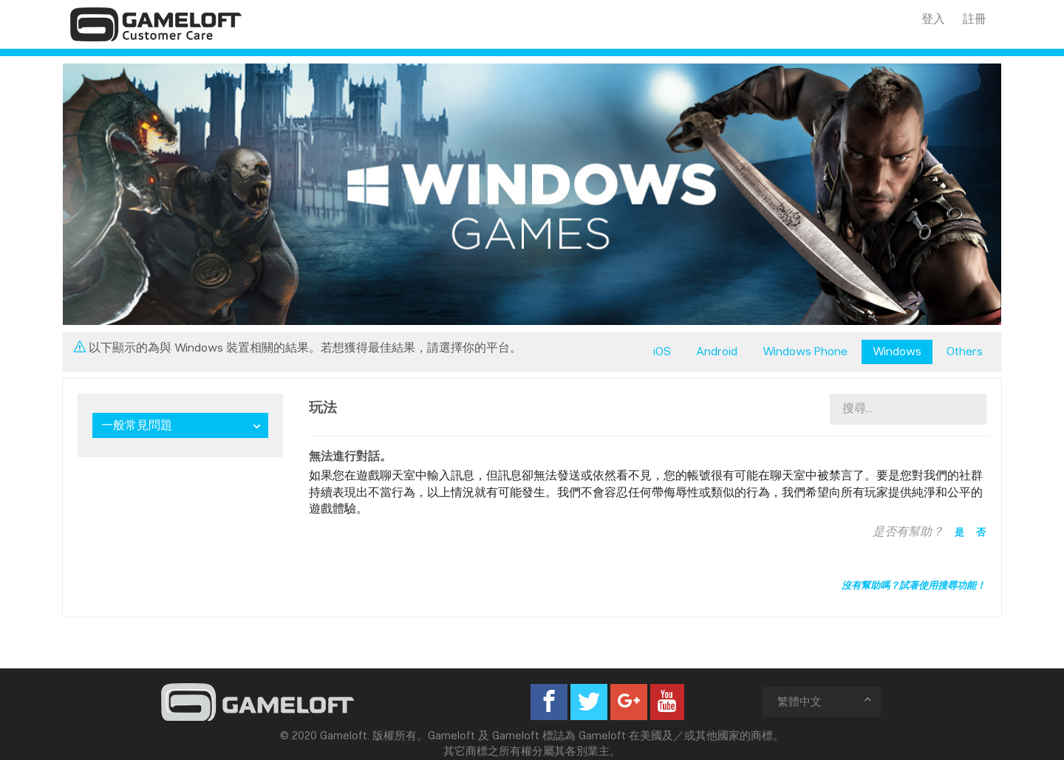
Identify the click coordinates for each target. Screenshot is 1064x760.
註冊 (974, 19)
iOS (662, 351)
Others (965, 351)
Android (716, 351)
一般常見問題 (136, 425)
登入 (933, 19)
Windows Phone (805, 351)
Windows (897, 351)
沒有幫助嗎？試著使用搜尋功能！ (914, 585)
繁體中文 (825, 701)
